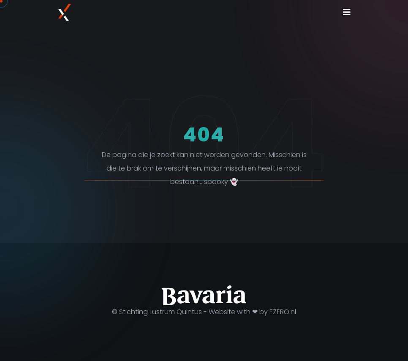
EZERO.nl (282, 312)
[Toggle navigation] (346, 12)
